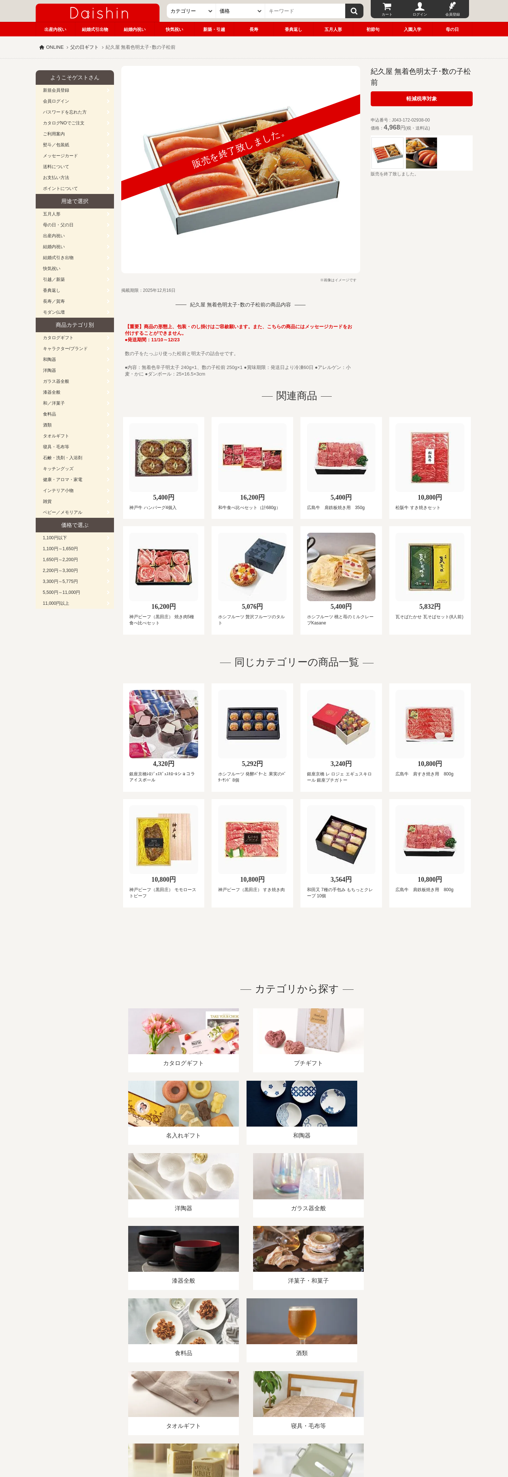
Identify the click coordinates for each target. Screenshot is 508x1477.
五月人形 (333, 29)
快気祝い (174, 29)
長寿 (253, 29)
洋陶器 (49, 370)
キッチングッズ (58, 468)
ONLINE (55, 47)
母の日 (452, 29)
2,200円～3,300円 (60, 570)
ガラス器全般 (56, 381)
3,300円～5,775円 (60, 581)
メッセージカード (60, 155)
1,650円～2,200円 (60, 559)
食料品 (49, 414)
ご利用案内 (54, 133)
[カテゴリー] (191, 11)
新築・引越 (214, 29)
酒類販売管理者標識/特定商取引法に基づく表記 (164, 1393)
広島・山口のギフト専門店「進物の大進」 (254, 1432)
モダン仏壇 (54, 312)
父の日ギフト (84, 47)
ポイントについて (60, 188)
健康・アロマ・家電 (62, 479)
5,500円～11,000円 (61, 592)
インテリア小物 (58, 490)
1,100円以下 (55, 537)
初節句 (372, 29)
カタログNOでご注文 (63, 123)
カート (387, 14)
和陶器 (49, 359)
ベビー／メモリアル (62, 512)
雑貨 (47, 501)
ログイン (420, 14)
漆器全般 (51, 392)
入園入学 (412, 29)
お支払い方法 (56, 177)
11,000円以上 (56, 603)
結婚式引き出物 (58, 257)
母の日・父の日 (58, 224)
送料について (56, 166)
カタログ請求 (299, 1393)
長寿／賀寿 (54, 301)
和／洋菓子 (54, 403)
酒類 (47, 425)
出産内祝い (55, 29)
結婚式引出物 (95, 29)
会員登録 (452, 14)
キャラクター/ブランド (65, 348)
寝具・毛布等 (56, 446)
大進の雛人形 (254, 1441)
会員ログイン (56, 101)
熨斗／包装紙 (56, 144)
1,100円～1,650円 (60, 548)
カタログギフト (58, 337)
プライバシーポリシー (249, 1393)
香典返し (293, 29)
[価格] (240, 11)
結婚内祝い (135, 29)
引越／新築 (54, 279)
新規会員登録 (56, 90)
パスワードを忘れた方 (65, 112)
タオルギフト (56, 435)
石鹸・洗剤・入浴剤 (62, 457)
